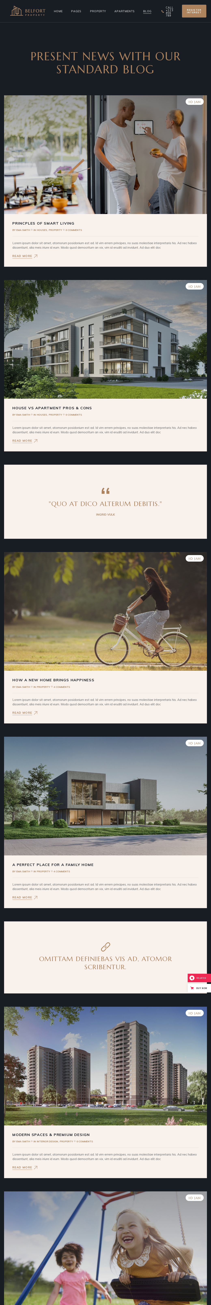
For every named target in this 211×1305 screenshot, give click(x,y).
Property (55, 230)
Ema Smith (21, 230)
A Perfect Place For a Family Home (53, 864)
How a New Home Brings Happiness (53, 680)
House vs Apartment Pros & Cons (52, 408)
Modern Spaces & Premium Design (51, 1134)
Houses (42, 230)
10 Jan (194, 102)
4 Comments (62, 686)
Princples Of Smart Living (43, 223)
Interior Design (47, 1141)
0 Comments (74, 230)
